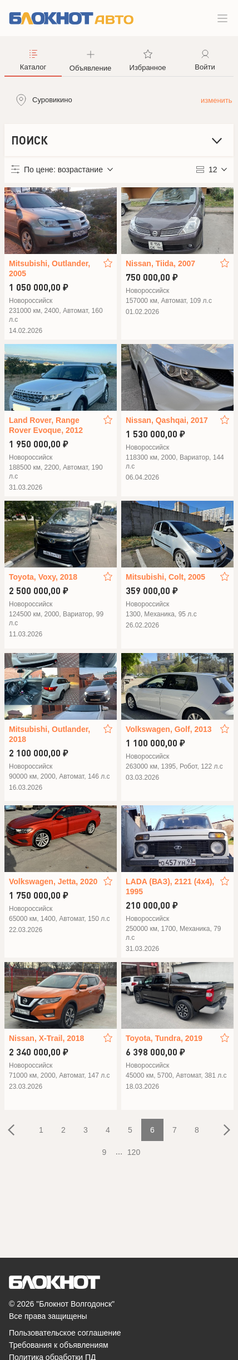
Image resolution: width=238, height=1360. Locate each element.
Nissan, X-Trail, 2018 (46, 1038)
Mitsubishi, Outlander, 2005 (49, 268)
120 (133, 1152)
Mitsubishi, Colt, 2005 (165, 576)
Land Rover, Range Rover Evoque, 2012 (46, 425)
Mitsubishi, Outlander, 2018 (49, 734)
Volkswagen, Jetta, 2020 (53, 881)
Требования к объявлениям (58, 1345)
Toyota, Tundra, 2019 (164, 1038)
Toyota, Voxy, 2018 (43, 576)
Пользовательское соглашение (65, 1332)
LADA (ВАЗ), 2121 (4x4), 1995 (170, 886)
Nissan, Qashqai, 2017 (167, 420)
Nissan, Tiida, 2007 (160, 263)
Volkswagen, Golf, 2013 (169, 729)
